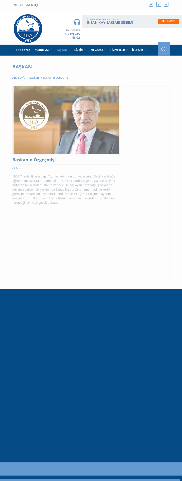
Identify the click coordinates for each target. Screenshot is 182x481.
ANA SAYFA (23, 50)
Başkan (34, 78)
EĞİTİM (80, 50)
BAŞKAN (63, 50)
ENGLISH (18, 5)
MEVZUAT (98, 50)
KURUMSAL (43, 50)
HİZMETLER (119, 50)
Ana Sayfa (18, 78)
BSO (28, 28)
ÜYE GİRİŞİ (32, 5)
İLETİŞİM (139, 50)
